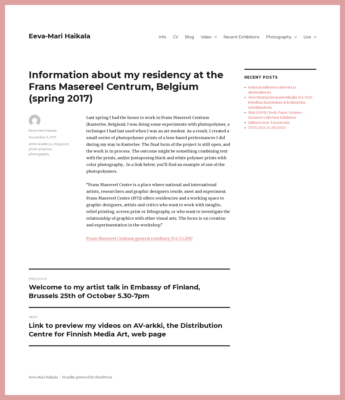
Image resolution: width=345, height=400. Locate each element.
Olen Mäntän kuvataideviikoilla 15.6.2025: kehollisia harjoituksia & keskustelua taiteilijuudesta (280, 102)
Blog (189, 37)
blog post (61, 144)
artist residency (40, 144)
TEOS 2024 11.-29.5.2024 (267, 128)
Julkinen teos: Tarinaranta (269, 123)
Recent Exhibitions (241, 37)
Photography (279, 37)
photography (39, 154)
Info (162, 37)
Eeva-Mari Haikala (59, 36)
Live (307, 37)
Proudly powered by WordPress (87, 377)
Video (206, 37)
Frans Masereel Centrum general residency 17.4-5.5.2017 (139, 238)
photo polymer (40, 149)
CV (175, 37)
